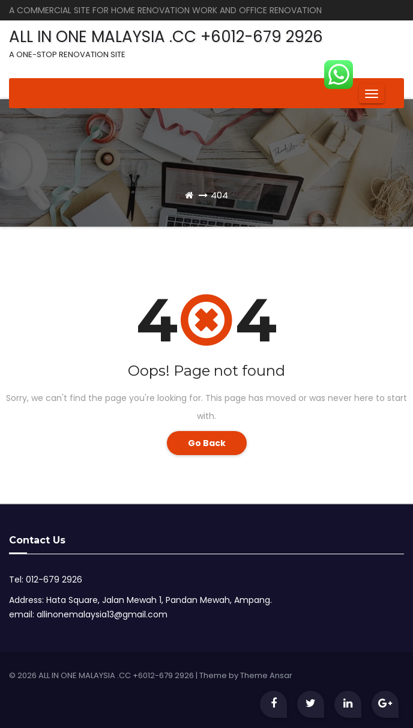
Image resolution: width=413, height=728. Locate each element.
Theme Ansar (266, 675)
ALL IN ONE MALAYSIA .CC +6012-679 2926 (166, 43)
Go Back (207, 443)
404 (219, 195)
